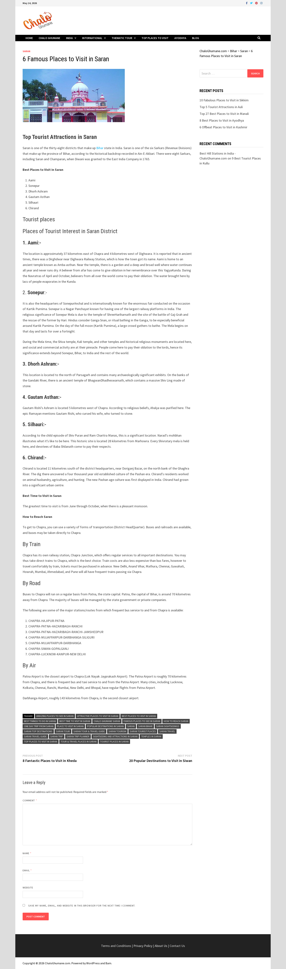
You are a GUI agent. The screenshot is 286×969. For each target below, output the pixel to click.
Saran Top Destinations (38, 731)
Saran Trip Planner (78, 736)
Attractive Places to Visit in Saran (97, 716)
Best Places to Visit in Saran (139, 716)
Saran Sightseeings (167, 726)
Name (27, 853)
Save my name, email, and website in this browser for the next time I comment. (81, 905)
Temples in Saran (151, 736)
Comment (30, 800)
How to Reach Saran (176, 721)
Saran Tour (63, 731)
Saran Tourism (117, 731)
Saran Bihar (145, 726)
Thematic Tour (122, 38)
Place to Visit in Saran (70, 726)
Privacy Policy (143, 946)
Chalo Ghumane (49, 38)
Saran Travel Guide (35, 736)
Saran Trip (56, 736)
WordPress (93, 963)
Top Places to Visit (155, 38)
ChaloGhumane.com (57, 963)
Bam (108, 963)
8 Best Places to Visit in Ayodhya (222, 120)
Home (29, 38)
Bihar (100, 148)
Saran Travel (167, 731)
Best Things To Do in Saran (40, 721)
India (69, 38)
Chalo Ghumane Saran (107, 721)
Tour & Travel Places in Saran (78, 741)
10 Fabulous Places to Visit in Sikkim (224, 100)
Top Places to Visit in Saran (40, 741)
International (92, 38)
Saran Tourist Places (143, 731)
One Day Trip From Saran (38, 726)
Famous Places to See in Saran (142, 721)
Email (27, 870)
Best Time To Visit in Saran (74, 721)
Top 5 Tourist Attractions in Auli (221, 107)
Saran (26, 51)
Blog (195, 38)
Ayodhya (180, 38)
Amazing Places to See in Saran (55, 716)
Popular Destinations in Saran (105, 726)
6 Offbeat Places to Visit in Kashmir (223, 127)
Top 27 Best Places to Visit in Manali (224, 114)
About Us (161, 946)
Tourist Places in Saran (114, 741)
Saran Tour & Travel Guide (89, 731)
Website (28, 887)
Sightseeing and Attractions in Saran (115, 736)
